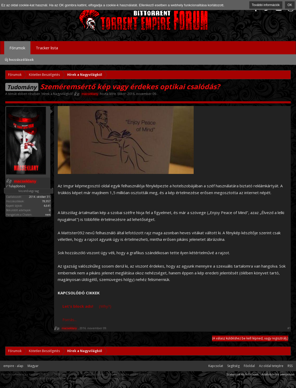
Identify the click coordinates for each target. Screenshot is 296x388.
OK (290, 5)
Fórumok (17, 47)
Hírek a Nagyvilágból (57, 94)
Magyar (33, 366)
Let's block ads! (77, 306)
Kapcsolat (215, 366)
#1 (289, 328)
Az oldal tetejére (271, 366)
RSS (290, 366)
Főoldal (249, 366)
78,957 (46, 201)
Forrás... (69, 319)
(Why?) (105, 306)
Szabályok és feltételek (242, 374)
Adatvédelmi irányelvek (278, 374)
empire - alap (13, 366)
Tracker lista (47, 47)
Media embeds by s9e (136, 374)
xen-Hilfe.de (108, 374)
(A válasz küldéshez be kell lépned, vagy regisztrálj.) (250, 338)
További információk (266, 5)
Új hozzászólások (19, 59)
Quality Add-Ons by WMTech (76, 378)
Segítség (233, 366)
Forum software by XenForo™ (40, 374)
